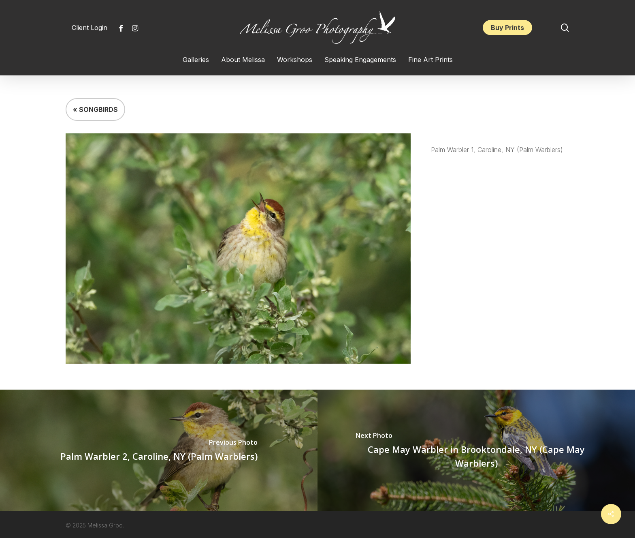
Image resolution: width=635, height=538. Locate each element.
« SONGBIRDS (95, 109)
